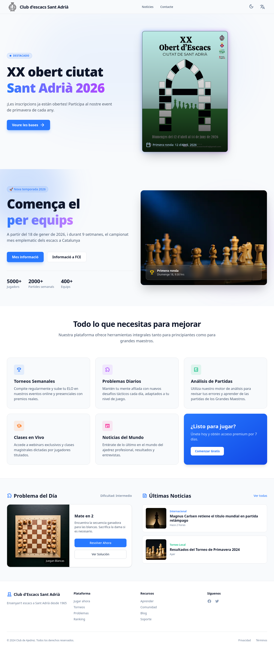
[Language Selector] (262, 7)
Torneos (79, 607)
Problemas (81, 613)
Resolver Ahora (100, 543)
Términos (261, 640)
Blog (143, 613)
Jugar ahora (82, 601)
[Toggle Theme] (251, 7)
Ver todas (260, 496)
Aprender (147, 601)
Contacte (166, 7)
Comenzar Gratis (207, 451)
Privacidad (244, 640)
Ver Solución (100, 554)
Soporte (146, 619)
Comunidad (148, 607)
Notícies (147, 7)
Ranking (79, 619)
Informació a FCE (66, 257)
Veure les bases (28, 125)
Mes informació (25, 257)
